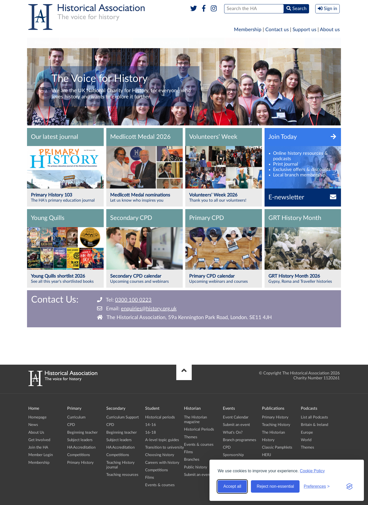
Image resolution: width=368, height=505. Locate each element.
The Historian (273, 432)
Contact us (277, 29)
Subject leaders (80, 440)
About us (330, 29)
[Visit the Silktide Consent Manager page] (349, 486)
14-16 (150, 425)
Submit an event (197, 475)
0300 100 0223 (133, 300)
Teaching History (276, 425)
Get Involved (39, 440)
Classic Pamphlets (277, 447)
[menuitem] (43, 43)
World (306, 440)
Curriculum (76, 417)
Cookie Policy (312, 471)
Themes (190, 437)
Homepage (37, 417)
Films (149, 478)
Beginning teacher (82, 432)
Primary (43, 42)
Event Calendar (235, 417)
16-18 (150, 432)
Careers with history (162, 463)
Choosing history (159, 455)
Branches (322, 42)
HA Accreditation (81, 447)
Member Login (40, 455)
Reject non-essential (275, 486)
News (33, 425)
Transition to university (164, 447)
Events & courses (160, 485)
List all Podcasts (314, 417)
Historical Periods (199, 429)
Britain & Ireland (314, 425)
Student (116, 42)
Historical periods (160, 417)
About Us (36, 432)
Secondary (79, 42)
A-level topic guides (162, 440)
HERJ (266, 455)
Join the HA (38, 447)
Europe (307, 432)
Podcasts (286, 42)
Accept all (232, 486)
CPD (71, 425)
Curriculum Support (122, 417)
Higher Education (160, 42)
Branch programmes (239, 440)
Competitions (78, 455)
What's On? (233, 432)
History (268, 440)
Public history (195, 467)
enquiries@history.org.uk (149, 308)
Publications (246, 42)
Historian (206, 42)
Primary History (80, 463)
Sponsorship (233, 455)
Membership (247, 29)
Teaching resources (122, 475)
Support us (304, 29)
